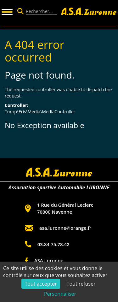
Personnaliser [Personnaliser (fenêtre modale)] (60, 293)
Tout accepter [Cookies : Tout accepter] (41, 283)
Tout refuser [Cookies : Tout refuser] (81, 283)
